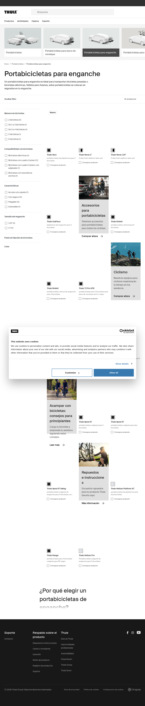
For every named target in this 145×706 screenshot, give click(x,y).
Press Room (66, 659)
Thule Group (66, 665)
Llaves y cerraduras (41, 648)
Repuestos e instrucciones (45, 643)
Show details (122, 363)
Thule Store (66, 670)
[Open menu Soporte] (47, 21)
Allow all (113, 372)
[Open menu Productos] (10, 21)
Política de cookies (91, 689)
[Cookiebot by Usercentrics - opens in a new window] (121, 331)
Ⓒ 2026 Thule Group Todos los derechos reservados (27, 689)
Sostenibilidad (67, 653)
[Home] (17, 12)
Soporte (36, 671)
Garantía (37, 654)
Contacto (8, 639)
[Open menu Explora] (37, 21)
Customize (72, 372)
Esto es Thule (67, 639)
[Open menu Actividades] (24, 21)
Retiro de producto (41, 660)
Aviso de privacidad (71, 689)
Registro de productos (43, 665)
